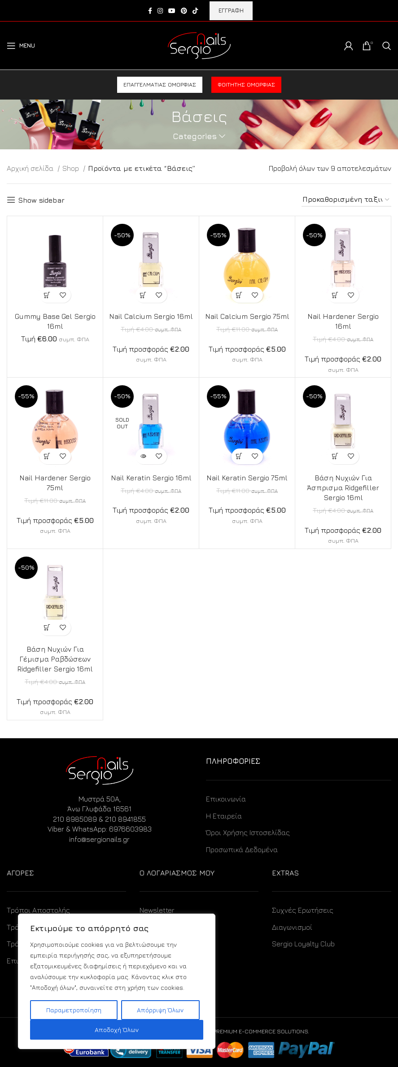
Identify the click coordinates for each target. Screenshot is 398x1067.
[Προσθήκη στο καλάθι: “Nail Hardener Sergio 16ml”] (335, 295)
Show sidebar (41, 200)
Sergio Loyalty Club (303, 944)
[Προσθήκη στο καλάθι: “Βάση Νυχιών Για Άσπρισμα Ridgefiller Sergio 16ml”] (335, 456)
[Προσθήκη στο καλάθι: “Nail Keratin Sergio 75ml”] (239, 456)
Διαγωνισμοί (292, 927)
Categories (195, 136)
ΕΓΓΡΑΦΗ (231, 10)
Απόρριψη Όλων (160, 1010)
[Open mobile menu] (20, 46)
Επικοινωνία (226, 799)
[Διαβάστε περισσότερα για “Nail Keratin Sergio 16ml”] (143, 456)
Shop (71, 168)
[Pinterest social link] (184, 11)
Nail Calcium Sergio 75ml (247, 316)
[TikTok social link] (195, 11)
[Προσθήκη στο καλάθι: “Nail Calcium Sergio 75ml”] (239, 295)
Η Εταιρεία (224, 816)
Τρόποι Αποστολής (38, 910)
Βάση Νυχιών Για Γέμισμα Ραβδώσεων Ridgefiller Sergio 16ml (55, 659)
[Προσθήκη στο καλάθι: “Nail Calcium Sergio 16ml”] (143, 295)
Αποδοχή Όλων (117, 1029)
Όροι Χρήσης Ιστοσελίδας (248, 832)
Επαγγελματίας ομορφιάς (159, 84)
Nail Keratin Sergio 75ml (247, 478)
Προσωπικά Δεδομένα (242, 849)
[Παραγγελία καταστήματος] (346, 200)
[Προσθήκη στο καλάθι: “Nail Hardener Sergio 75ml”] (47, 456)
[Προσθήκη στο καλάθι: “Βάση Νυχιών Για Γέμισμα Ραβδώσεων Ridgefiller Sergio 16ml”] (47, 628)
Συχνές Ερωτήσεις (302, 910)
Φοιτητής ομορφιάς (246, 84)
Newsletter (157, 910)
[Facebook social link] (150, 11)
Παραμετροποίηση (73, 1010)
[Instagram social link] (160, 11)
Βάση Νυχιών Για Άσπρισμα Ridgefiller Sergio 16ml (343, 488)
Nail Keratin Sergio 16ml (151, 478)
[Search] (387, 46)
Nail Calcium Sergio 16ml (150, 316)
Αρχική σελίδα (31, 168)
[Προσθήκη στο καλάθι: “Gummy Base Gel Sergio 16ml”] (47, 295)
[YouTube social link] (172, 11)
